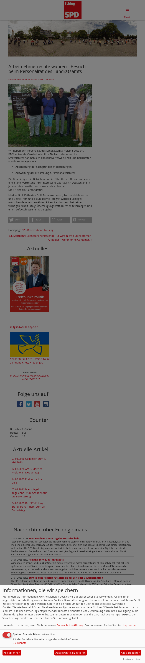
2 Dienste (19, 643)
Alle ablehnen (12, 652)
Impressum (129, 625)
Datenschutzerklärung (70, 625)
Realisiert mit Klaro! (132, 659)
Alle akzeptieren (130, 652)
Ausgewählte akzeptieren (70, 652)
